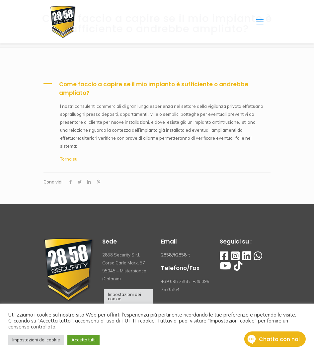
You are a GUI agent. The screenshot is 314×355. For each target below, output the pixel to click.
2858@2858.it (175, 254)
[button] (157, 88)
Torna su (68, 159)
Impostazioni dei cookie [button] (124, 296)
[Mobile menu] (260, 21)
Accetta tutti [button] (83, 339)
